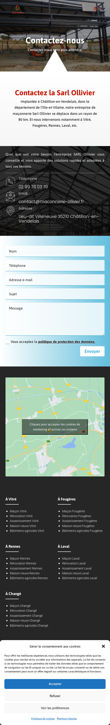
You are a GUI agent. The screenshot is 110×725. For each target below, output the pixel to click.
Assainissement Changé (26, 615)
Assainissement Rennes (26, 568)
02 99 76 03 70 (33, 187)
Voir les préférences (55, 708)
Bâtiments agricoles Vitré (27, 531)
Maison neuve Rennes (25, 573)
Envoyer (92, 351)
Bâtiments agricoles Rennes (29, 578)
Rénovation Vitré (21, 516)
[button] (103, 646)
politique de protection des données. (66, 342)
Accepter (55, 684)
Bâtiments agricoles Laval (79, 578)
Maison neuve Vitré (23, 526)
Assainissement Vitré (24, 521)
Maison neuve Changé (25, 620)
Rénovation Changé (23, 610)
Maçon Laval (70, 558)
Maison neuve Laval (75, 573)
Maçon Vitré (18, 511)
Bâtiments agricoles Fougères (82, 531)
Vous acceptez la (50, 342)
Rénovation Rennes (23, 563)
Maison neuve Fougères (78, 526)
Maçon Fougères (73, 511)
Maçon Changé (20, 606)
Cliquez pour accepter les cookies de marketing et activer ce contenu (55, 427)
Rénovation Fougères (76, 516)
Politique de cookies (43, 718)
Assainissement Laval (77, 568)
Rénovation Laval (74, 563)
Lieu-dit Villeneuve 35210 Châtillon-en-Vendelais (59, 219)
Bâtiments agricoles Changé (29, 625)
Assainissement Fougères (79, 521)
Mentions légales (67, 718)
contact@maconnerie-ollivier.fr (51, 202)
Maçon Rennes (20, 558)
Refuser (55, 696)
